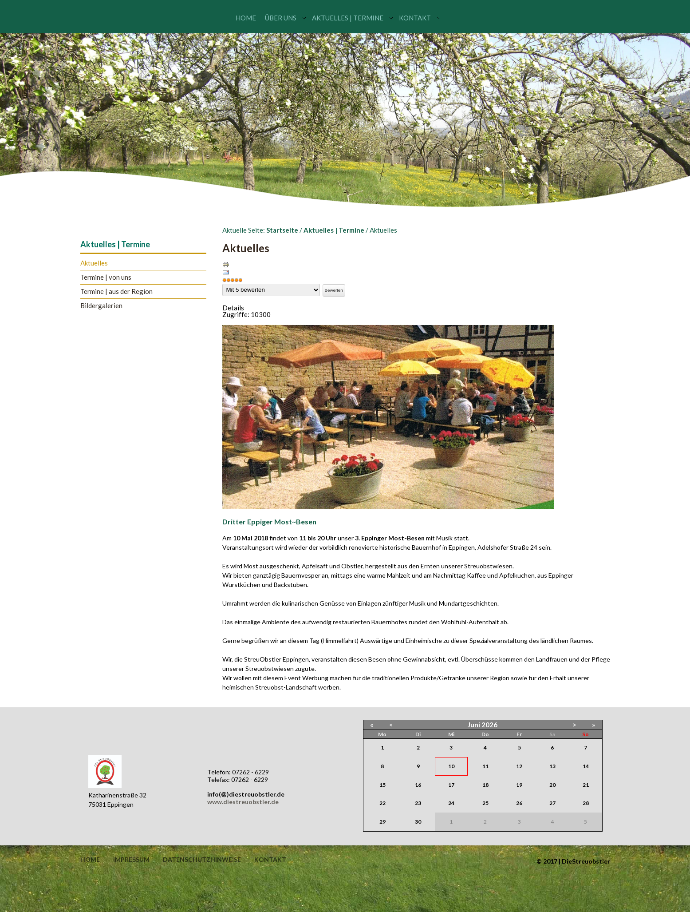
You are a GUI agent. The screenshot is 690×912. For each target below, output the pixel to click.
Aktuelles (94, 263)
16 (418, 784)
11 (485, 766)
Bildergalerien (101, 305)
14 (586, 766)
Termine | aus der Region (116, 291)
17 (451, 784)
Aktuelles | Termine (347, 18)
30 (418, 821)
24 (451, 803)
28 (586, 803)
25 (485, 803)
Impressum (131, 859)
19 (519, 784)
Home (246, 18)
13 (552, 766)
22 (382, 803)
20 (552, 784)
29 (382, 821)
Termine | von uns (105, 277)
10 (451, 766)
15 (382, 784)
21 (586, 784)
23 (418, 803)
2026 (489, 725)
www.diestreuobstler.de (243, 801)
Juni (474, 725)
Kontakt (415, 18)
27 (552, 803)
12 (519, 766)
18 (485, 784)
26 (519, 803)
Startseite (282, 230)
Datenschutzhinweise (202, 859)
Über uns (280, 18)
